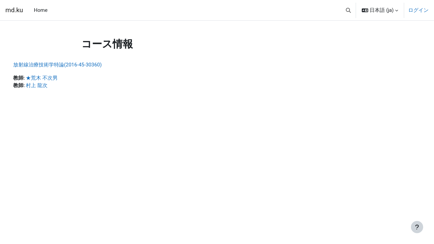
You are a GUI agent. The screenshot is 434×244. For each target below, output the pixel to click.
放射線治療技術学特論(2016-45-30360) (70, 65)
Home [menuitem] (40, 10)
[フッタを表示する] (417, 227)
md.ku (14, 10)
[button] (348, 10)
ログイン (418, 10)
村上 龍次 (49, 86)
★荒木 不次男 (55, 78)
